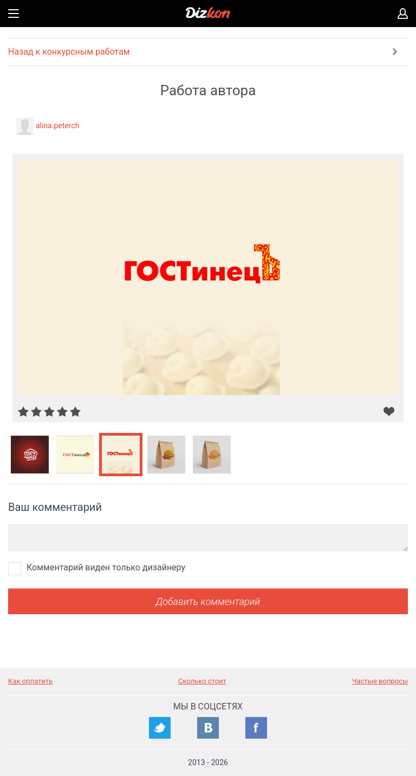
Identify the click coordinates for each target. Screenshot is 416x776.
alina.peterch (57, 125)
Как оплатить (30, 681)
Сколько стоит (202, 681)
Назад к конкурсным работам (69, 52)
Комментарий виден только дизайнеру (106, 567)
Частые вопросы (380, 681)
